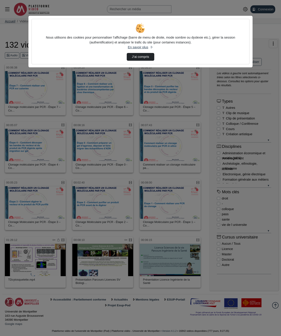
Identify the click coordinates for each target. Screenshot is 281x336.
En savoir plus (140, 47)
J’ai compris (140, 57)
